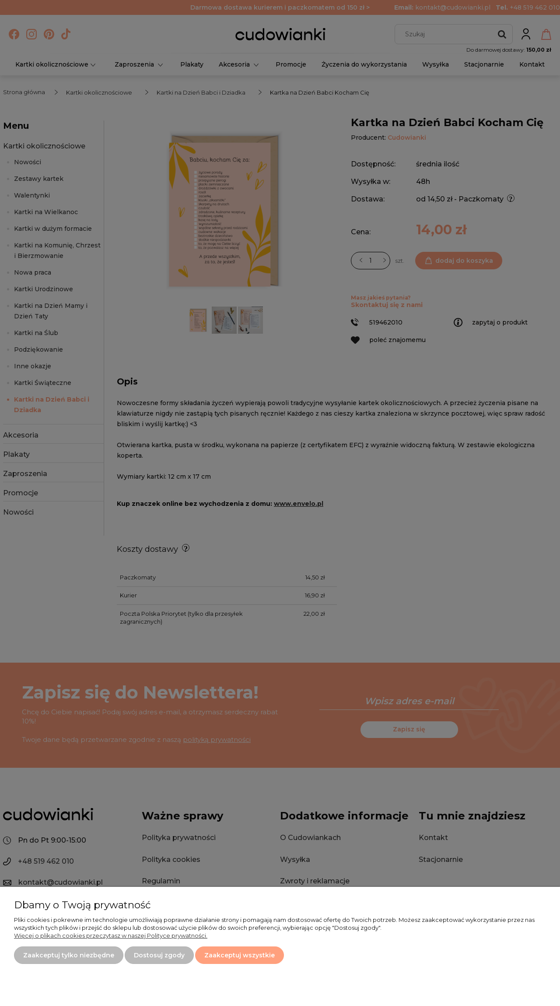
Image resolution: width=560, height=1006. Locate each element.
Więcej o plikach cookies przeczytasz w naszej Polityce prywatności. (110, 935)
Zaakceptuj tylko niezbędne (68, 955)
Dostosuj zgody (159, 955)
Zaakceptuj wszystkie (239, 955)
